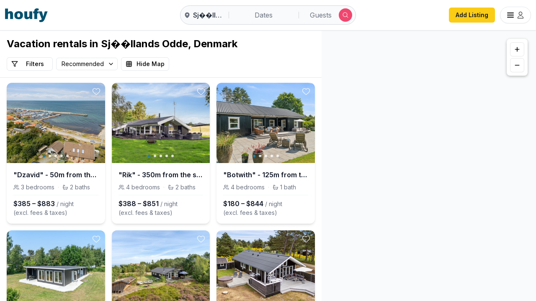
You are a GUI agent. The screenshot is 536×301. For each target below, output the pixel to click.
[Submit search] (345, 15)
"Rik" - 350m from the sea (161, 175)
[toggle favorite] (96, 91)
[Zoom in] (517, 49)
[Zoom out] (517, 65)
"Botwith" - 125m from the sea (265, 175)
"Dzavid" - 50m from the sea (55, 175)
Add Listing (472, 14)
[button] (424, 163)
